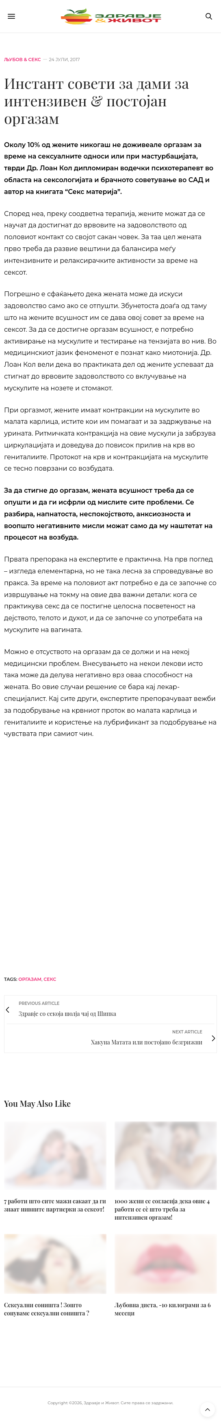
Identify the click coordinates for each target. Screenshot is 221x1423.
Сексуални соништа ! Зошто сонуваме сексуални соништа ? (46, 1309)
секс (49, 979)
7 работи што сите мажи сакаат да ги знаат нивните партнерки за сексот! (55, 1205)
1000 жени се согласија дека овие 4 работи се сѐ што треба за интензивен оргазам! (162, 1209)
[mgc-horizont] (110, 856)
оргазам (29, 979)
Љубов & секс (22, 59)
